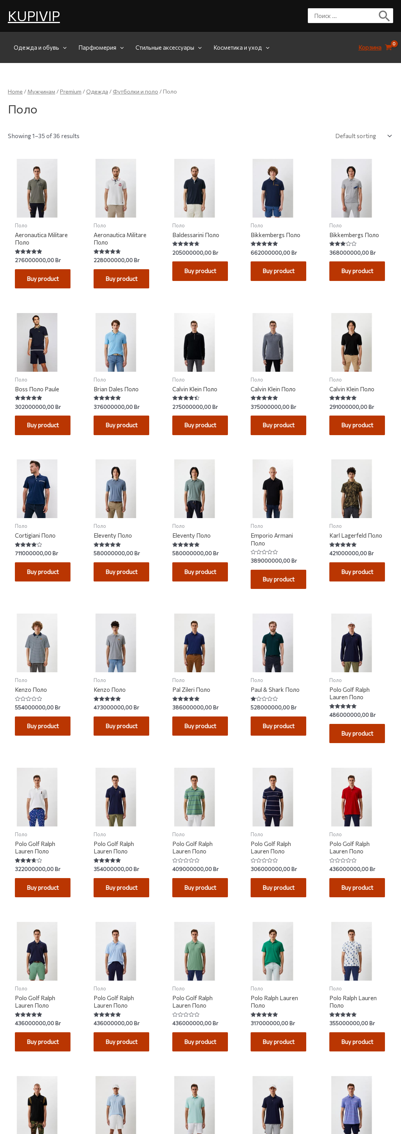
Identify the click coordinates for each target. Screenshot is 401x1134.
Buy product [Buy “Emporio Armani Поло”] (273, 599)
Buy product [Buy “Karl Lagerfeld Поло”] (352, 591)
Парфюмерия (101, 47)
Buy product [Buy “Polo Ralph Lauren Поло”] (273, 1085)
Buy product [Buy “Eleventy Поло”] (116, 591)
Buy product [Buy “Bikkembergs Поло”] (273, 275)
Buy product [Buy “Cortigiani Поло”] (38, 591)
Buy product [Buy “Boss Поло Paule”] (38, 437)
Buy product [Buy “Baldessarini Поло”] (195, 275)
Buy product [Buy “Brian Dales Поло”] (116, 437)
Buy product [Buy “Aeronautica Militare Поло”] (38, 282)
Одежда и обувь (40, 47)
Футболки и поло (135, 91)
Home (15, 91)
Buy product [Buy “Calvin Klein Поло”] (195, 437)
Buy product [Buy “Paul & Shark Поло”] (273, 754)
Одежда (97, 91)
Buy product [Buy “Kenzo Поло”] (38, 754)
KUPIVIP (34, 15)
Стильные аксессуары (168, 47)
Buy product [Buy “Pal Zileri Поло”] (195, 754)
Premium (70, 91)
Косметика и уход (241, 47)
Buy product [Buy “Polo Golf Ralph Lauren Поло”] (352, 761)
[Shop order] (362, 136)
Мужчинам (41, 91)
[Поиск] (385, 16)
